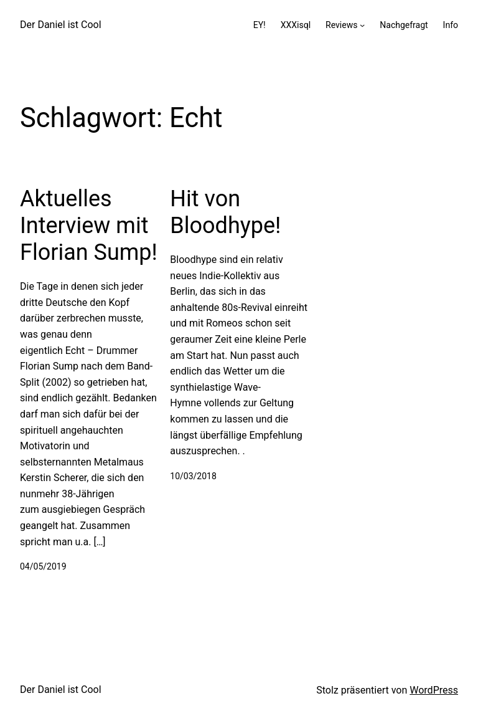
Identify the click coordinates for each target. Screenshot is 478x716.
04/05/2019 (43, 566)
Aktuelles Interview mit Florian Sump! (88, 225)
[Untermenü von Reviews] (362, 24)
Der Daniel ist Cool (60, 25)
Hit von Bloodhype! (225, 212)
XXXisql (296, 25)
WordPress (434, 690)
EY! (259, 25)
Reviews (341, 25)
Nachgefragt (404, 25)
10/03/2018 (193, 476)
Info (450, 25)
